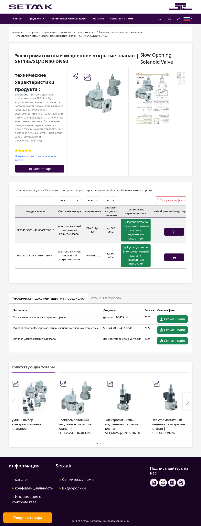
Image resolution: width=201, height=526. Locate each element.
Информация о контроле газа (26, 499)
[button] (75, 76)
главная (17, 18)
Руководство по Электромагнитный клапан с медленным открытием (136, 230)
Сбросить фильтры (174, 200)
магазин (98, 18)
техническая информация (67, 18)
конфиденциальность (34, 488)
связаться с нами (121, 18)
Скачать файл (172, 319)
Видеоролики (74, 488)
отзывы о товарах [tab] (106, 298)
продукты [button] (35, 18)
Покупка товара (40, 169)
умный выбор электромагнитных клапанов (26, 424)
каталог (21, 479)
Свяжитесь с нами (78, 479)
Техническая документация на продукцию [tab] (48, 298)
